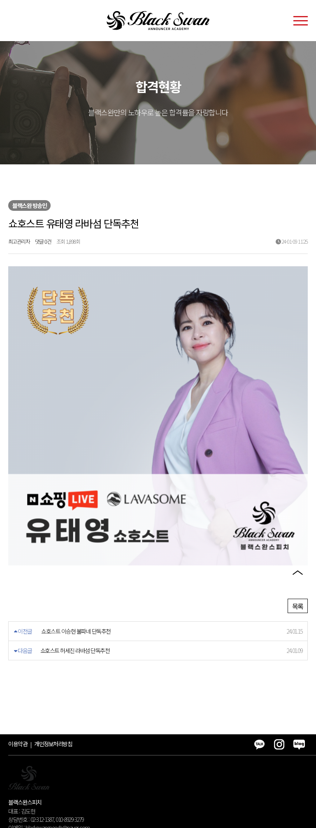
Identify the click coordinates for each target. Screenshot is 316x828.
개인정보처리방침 (53, 691)
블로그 (297, 554)
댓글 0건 (43, 241)
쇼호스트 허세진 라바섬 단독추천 (75, 598)
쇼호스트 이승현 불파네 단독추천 (76, 578)
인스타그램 (297, 530)
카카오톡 (297, 507)
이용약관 (17, 691)
